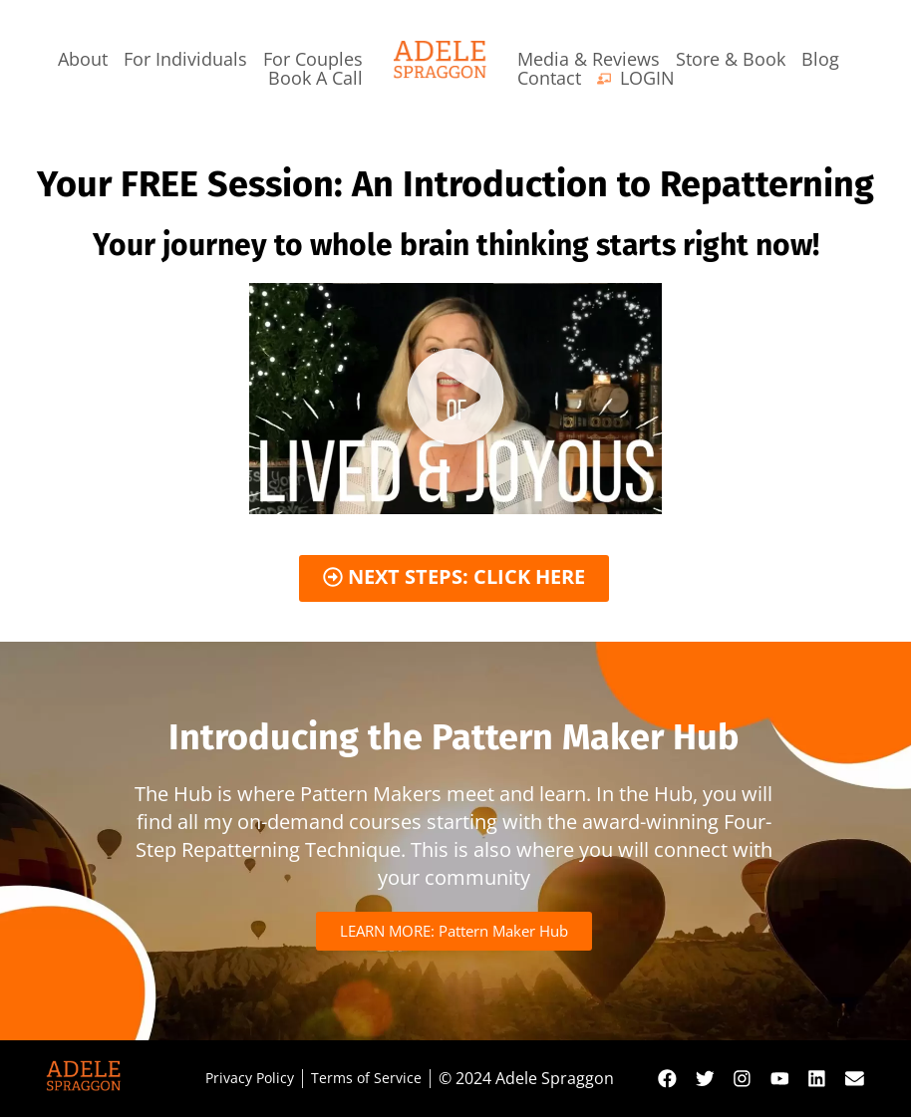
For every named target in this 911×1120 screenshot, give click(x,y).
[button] (455, 398)
